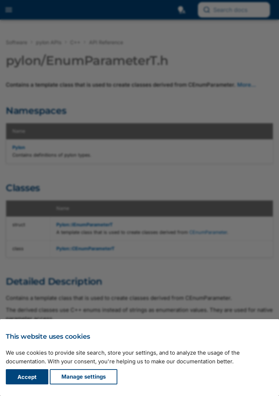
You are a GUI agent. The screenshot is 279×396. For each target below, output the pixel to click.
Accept (27, 377)
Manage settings (83, 377)
